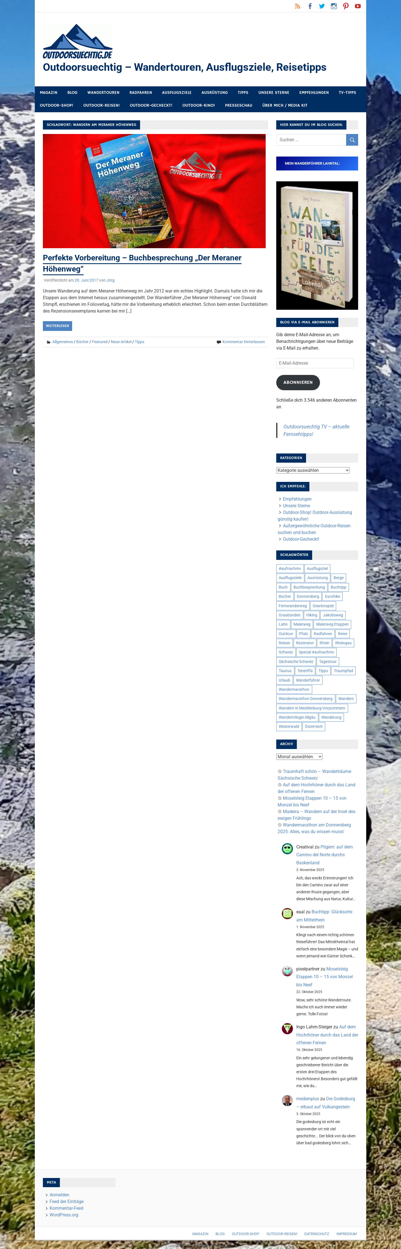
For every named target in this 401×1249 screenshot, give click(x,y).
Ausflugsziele (177, 92)
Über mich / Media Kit (284, 105)
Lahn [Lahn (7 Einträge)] (283, 624)
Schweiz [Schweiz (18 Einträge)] (286, 652)
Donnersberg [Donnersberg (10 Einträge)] (308, 596)
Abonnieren (298, 382)
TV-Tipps (347, 92)
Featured (99, 341)
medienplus (307, 1099)
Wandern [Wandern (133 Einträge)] (346, 699)
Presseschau (238, 105)
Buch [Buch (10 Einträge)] (283, 587)
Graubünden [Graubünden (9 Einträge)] (289, 615)
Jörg (110, 280)
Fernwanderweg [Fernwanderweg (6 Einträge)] (293, 606)
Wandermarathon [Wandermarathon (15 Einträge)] (294, 689)
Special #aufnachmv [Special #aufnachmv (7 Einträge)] (316, 652)
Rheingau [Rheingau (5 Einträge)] (343, 643)
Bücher (82, 341)
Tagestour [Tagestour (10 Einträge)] (328, 661)
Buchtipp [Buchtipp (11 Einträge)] (338, 587)
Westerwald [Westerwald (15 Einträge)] (289, 726)
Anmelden (59, 1195)
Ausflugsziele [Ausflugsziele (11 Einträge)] (290, 578)
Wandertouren (103, 92)
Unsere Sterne (273, 92)
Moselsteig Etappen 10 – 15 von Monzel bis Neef (324, 977)
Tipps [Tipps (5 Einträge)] (323, 671)
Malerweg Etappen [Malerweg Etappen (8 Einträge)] (332, 624)
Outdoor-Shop (245, 1234)
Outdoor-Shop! (56, 105)
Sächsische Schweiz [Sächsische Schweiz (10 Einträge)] (296, 661)
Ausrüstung (215, 92)
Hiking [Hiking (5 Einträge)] (311, 615)
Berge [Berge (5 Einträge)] (339, 578)
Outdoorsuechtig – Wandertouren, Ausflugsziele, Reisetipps (185, 67)
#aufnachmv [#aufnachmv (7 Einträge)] (290, 568)
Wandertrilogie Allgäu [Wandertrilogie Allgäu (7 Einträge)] (297, 717)
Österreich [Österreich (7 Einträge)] (314, 726)
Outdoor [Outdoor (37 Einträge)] (286, 633)
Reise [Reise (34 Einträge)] (342, 633)
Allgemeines (62, 341)
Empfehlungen (314, 92)
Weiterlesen (57, 325)
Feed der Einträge (67, 1201)
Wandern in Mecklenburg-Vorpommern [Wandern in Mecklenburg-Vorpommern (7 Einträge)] (312, 708)
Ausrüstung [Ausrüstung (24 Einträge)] (317, 578)
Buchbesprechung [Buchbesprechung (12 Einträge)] (309, 587)
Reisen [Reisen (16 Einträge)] (284, 643)
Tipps (243, 92)
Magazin (48, 92)
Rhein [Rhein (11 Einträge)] (324, 643)
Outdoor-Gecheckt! (151, 105)
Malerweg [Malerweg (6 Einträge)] (302, 624)
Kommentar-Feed (66, 1208)
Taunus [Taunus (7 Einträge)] (285, 671)
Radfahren (140, 92)
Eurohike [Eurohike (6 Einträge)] (332, 596)
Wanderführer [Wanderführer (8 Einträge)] (308, 680)
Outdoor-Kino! (198, 105)
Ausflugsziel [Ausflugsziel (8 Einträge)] (317, 568)
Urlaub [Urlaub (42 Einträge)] (284, 680)
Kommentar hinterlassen (243, 341)
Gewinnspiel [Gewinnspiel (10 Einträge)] (323, 606)
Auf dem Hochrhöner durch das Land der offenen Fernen (327, 1035)
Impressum (346, 1234)
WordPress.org (64, 1215)
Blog (72, 92)
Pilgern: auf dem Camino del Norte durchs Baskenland (324, 855)
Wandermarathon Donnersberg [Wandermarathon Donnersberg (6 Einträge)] (305, 699)
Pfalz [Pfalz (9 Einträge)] (303, 633)
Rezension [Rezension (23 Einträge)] (305, 643)
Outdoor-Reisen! (101, 105)
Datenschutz (316, 1234)
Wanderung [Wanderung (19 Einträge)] (331, 717)
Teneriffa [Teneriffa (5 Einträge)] (305, 671)
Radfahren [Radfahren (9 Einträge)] (323, 633)
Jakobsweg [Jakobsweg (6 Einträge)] (333, 615)
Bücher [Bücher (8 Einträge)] (285, 596)
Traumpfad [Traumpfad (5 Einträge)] (343, 671)
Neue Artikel (121, 341)
